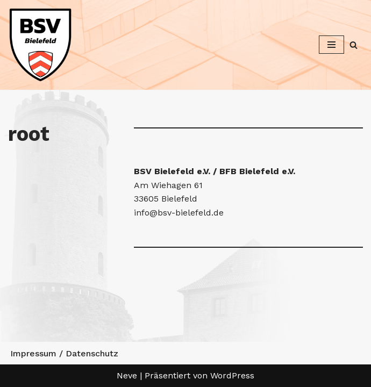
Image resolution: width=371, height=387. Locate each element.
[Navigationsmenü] (331, 44)
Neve (127, 375)
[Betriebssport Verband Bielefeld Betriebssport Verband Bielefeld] (40, 45)
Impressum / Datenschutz (64, 353)
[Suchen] (353, 45)
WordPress (232, 375)
